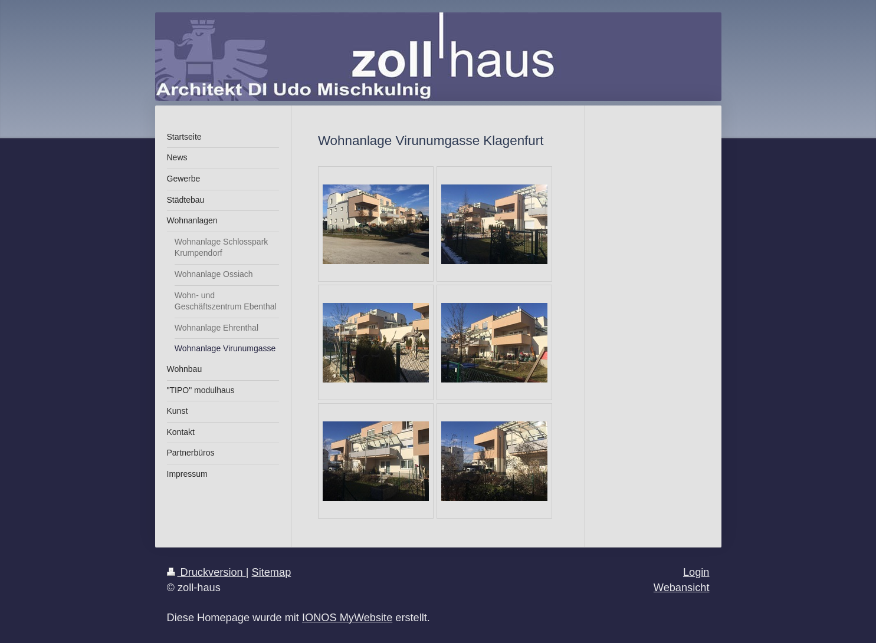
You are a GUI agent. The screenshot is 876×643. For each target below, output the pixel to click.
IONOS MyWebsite (347, 618)
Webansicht (682, 587)
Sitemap (271, 572)
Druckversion (206, 572)
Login (696, 572)
